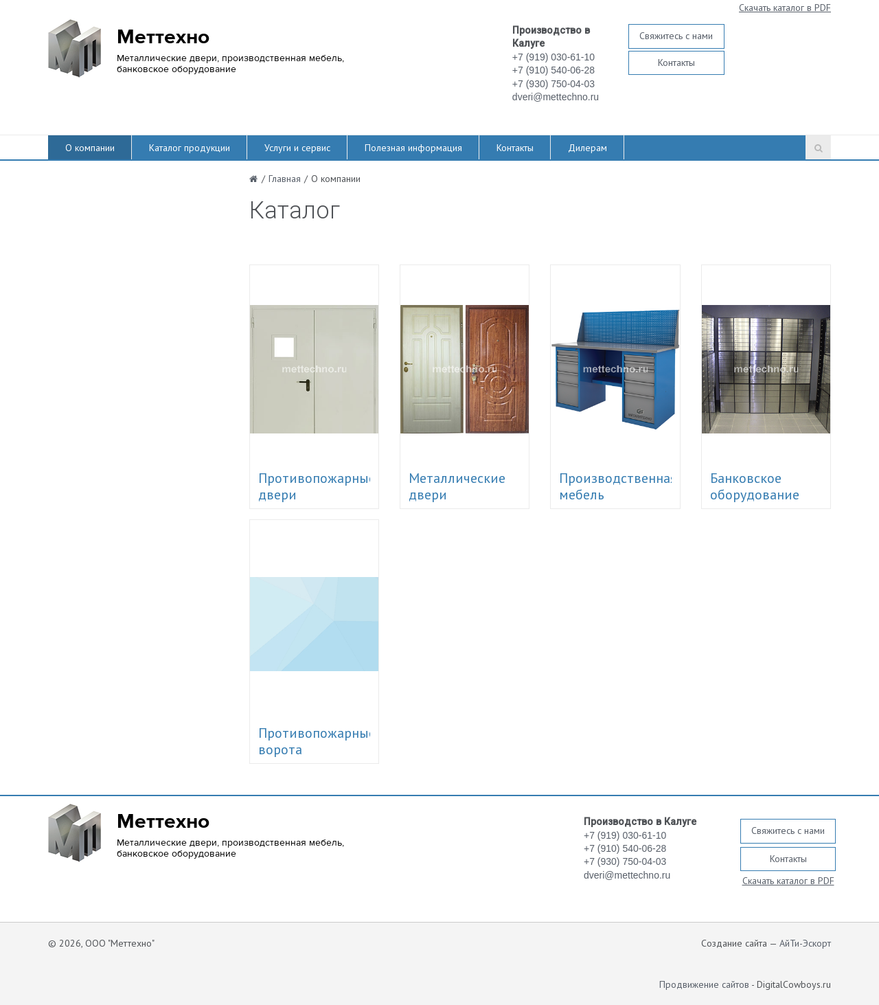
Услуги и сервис (297, 148)
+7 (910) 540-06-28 (553, 70)
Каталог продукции (189, 148)
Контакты (676, 62)
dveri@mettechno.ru (555, 96)
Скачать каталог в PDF (785, 7)
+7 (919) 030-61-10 (553, 57)
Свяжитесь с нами (676, 36)
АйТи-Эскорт (805, 943)
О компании (90, 148)
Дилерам (587, 148)
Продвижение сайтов (704, 984)
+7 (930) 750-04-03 (553, 83)
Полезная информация (413, 148)
